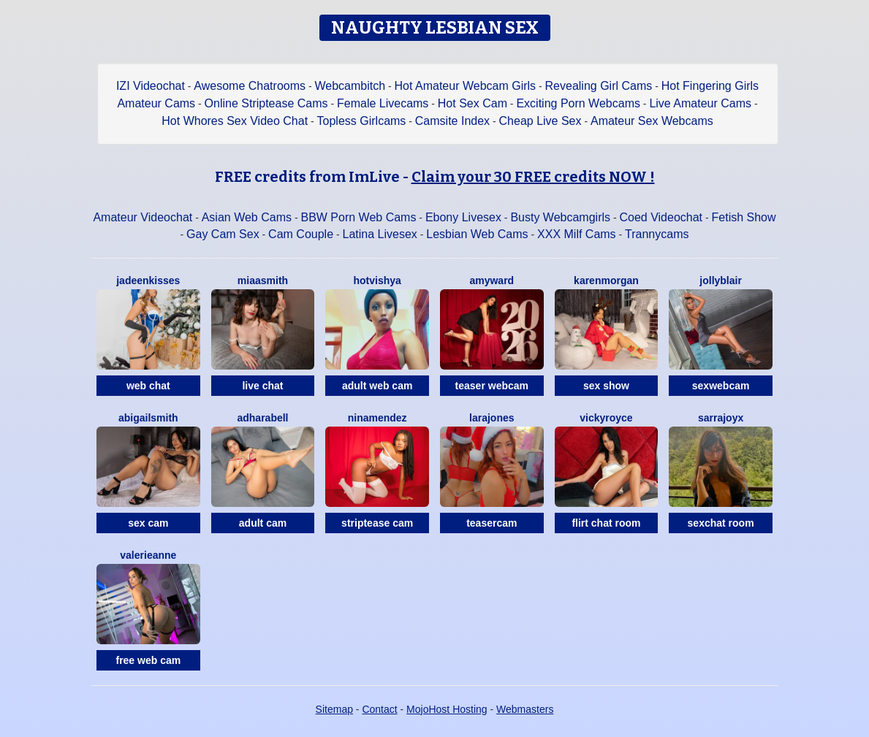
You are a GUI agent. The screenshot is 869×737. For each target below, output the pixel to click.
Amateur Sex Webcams (652, 121)
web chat (148, 386)
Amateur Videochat (142, 217)
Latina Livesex (380, 234)
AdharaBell (262, 418)
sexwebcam (721, 386)
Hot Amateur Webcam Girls (465, 86)
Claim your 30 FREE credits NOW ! (533, 177)
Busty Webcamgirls (560, 217)
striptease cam (377, 523)
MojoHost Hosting (446, 709)
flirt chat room (606, 523)
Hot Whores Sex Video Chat (235, 121)
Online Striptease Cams (266, 103)
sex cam (148, 523)
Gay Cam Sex (222, 234)
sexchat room (721, 523)
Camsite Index (452, 121)
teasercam (491, 523)
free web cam (148, 660)
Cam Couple (300, 234)
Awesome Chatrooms (250, 86)
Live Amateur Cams (700, 103)
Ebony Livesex (463, 217)
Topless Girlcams (361, 121)
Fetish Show (744, 217)
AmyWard (491, 280)
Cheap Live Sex (540, 121)
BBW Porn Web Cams (358, 217)
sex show (606, 386)
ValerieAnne (148, 555)
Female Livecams (382, 103)
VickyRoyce (606, 418)
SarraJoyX (720, 418)
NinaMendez (377, 418)
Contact (379, 709)
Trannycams (656, 234)
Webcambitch (349, 86)
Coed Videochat (660, 217)
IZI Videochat (150, 86)
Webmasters (524, 709)
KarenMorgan (606, 280)
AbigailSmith (148, 418)
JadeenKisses (148, 280)
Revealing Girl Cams (599, 86)
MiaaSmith (263, 280)
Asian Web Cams (247, 217)
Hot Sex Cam (472, 103)
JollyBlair (720, 280)
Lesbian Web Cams (477, 234)
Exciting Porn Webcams (578, 103)
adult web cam (377, 386)
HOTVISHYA (377, 280)
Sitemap (334, 709)
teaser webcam (491, 386)
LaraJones (491, 418)
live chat (262, 386)
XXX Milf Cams (576, 234)
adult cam (262, 523)
